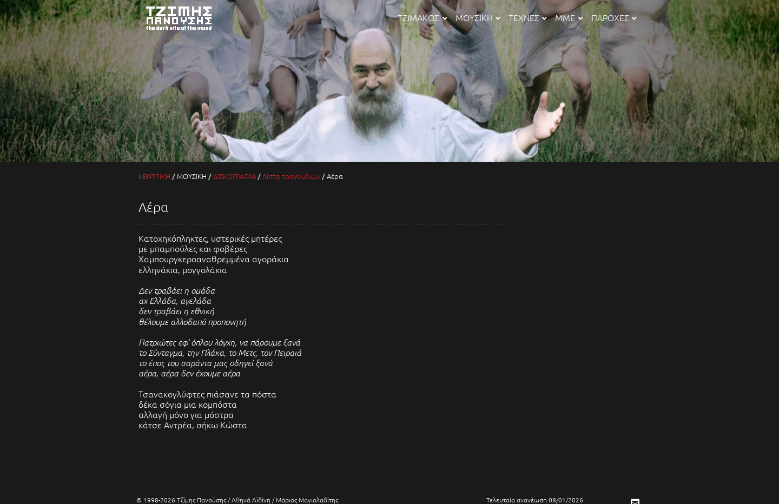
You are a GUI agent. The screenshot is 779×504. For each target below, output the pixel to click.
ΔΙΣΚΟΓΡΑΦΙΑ (234, 176)
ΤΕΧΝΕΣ (527, 17)
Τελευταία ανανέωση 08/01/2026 (534, 499)
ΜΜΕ (568, 17)
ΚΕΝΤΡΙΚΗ (154, 176)
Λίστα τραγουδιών (291, 176)
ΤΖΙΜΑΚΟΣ (422, 17)
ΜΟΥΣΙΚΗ (477, 17)
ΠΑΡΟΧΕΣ (613, 17)
